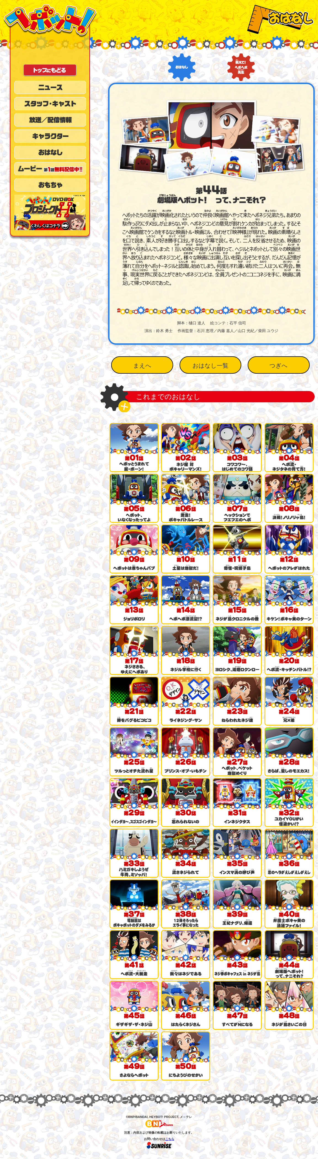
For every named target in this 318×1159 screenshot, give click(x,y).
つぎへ (278, 365)
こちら (169, 1139)
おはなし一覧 (210, 365)
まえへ (142, 365)
